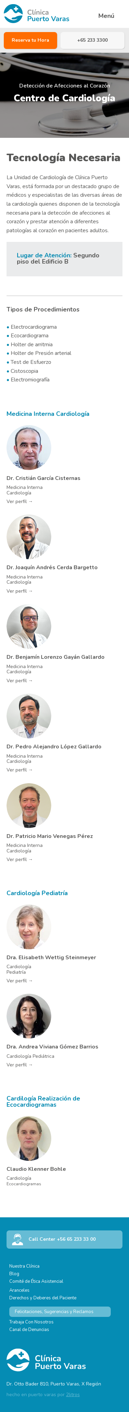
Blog (14, 1274)
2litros (73, 1394)
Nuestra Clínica (24, 1266)
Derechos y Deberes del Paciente (42, 1298)
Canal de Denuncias (29, 1330)
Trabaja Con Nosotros (31, 1322)
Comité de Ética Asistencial (36, 1281)
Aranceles (19, 1290)
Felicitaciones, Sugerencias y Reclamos (54, 1312)
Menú (106, 16)
